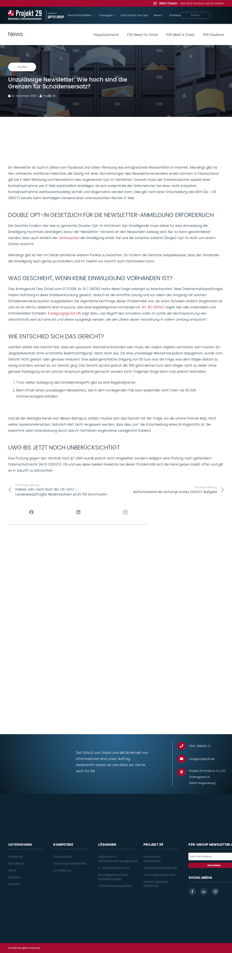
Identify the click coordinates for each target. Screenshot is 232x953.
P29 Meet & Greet (180, 34)
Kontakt (14, 884)
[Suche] (195, 15)
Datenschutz (62, 856)
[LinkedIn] (78, 512)
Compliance (62, 870)
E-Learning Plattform (113, 868)
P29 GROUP (16, 863)
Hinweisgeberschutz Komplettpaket (113, 877)
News (12, 870)
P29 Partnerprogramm (115, 886)
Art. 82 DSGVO (153, 307)
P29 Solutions (213, 34)
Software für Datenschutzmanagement (118, 858)
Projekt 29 (15, 856)
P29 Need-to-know (142, 34)
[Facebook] (31, 512)
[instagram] (215, 891)
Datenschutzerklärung (160, 868)
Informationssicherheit (70, 863)
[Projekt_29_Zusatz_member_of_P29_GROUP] (55, 15)
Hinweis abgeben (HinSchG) (156, 883)
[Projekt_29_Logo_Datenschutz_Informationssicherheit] (25, 15)
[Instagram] (125, 512)
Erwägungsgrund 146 (64, 313)
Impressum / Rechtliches (152, 858)
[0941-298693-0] (183, 746)
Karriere (14, 877)
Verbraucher (69, 238)
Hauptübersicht (106, 34)
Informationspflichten (159, 875)
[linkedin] (204, 891)
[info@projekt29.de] (183, 759)
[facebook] (192, 891)
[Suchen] (218, 15)
